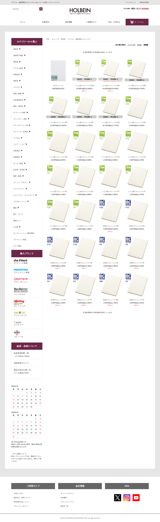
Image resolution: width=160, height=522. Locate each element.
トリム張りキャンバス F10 (137, 157)
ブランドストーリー (67, 502)
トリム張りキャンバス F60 (137, 85)
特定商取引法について (21, 502)
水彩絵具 (16, 74)
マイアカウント (131, 2)
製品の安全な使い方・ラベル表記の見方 (23, 371)
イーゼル (16, 138)
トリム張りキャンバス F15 (84, 157)
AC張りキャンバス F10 (84, 263)
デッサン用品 (18, 163)
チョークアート (19, 189)
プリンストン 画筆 (20, 119)
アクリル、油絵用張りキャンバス (79, 39)
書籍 (14, 208)
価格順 (139, 45)
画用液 (15, 62)
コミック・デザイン (20, 182)
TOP (47, 39)
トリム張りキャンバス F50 (58, 122)
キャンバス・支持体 (58, 39)
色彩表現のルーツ (21, 363)
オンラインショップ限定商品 (23, 233)
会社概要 (64, 497)
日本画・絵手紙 (19, 170)
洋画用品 (16, 157)
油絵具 (15, 49)
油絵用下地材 (18, 55)
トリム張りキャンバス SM (58, 226)
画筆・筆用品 (18, 106)
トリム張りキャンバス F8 (58, 191)
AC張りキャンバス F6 (136, 263)
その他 (15, 227)
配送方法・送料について (22, 497)
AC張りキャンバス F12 (58, 263)
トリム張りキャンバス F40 (84, 122)
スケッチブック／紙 (20, 125)
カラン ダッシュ (21, 280)
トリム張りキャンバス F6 (84, 191)
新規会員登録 (144, 2)
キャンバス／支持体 (20, 132)
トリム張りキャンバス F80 (111, 85)
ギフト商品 (17, 246)
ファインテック (20, 313)
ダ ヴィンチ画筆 (21, 261)
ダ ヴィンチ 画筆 (19, 113)
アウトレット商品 (19, 239)
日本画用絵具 (18, 100)
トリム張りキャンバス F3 (136, 191)
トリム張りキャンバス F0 (84, 226)
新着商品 (45, 22)
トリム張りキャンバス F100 (84, 85)
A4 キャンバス (58, 85)
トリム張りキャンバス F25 (137, 122)
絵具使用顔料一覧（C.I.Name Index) (21, 354)
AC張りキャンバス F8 (110, 263)
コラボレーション (19, 201)
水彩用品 (16, 151)
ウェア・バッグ (19, 144)
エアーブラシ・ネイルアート (23, 195)
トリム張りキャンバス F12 (111, 157)
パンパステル (21, 291)
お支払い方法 (18, 493)
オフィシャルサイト (67, 493)
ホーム (22, 22)
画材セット (17, 221)
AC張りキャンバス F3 (84, 300)
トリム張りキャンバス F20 (58, 157)
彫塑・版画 (17, 176)
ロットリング (19, 303)
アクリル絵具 (18, 68)
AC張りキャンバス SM (110, 300)
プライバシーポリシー (21, 506)
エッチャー (18, 323)
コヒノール (18, 334)
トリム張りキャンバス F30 (111, 122)
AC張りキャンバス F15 (136, 226)
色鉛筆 (15, 81)
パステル (16, 87)
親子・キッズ (18, 214)
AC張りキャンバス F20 (110, 226)
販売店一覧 (64, 506)
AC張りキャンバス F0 (136, 300)
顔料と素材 (17, 93)
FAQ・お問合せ (114, 22)
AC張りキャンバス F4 (58, 300)
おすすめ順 (131, 45)
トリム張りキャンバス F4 (110, 191)
